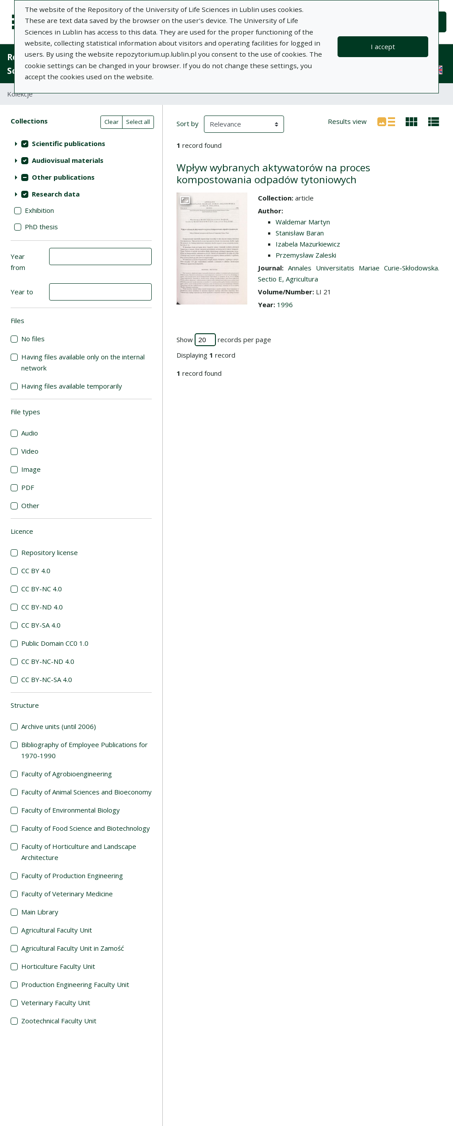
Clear (111, 122)
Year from (18, 262)
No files (33, 338)
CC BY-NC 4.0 (41, 588)
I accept (383, 46)
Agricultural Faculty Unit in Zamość (72, 948)
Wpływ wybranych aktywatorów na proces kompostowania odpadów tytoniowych (273, 173)
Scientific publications (68, 143)
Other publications (63, 177)
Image (31, 469)
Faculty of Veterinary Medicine (67, 893)
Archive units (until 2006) (58, 726)
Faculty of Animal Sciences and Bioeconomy (86, 791)
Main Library (39, 911)
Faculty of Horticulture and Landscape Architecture (78, 852)
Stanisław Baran (300, 232)
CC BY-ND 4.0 (42, 606)
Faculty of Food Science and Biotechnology (85, 828)
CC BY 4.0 (35, 570)
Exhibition (39, 210)
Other (30, 505)
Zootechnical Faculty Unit (58, 1020)
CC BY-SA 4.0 (41, 625)
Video (29, 451)
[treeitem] (81, 143)
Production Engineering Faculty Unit (75, 984)
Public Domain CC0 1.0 (54, 643)
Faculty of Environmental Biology (70, 810)
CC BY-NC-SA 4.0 (46, 679)
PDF (27, 487)
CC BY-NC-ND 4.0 (47, 661)
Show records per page (224, 339)
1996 (285, 304)
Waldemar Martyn (303, 221)
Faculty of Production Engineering (72, 875)
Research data (56, 193)
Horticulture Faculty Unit (58, 966)
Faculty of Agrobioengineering (66, 773)
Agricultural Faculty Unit (56, 929)
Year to (22, 291)
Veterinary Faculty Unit (55, 1002)
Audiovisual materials (68, 160)
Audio (29, 432)
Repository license (49, 552)
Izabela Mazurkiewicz (308, 243)
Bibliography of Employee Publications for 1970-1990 (84, 750)
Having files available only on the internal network (83, 362)
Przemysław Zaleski (306, 255)
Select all (138, 122)
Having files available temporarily (71, 386)
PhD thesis (41, 226)
